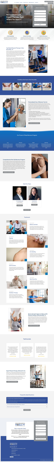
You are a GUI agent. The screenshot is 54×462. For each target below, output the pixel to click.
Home (15, 2)
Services (21, 2)
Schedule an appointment (34, 123)
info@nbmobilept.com (14, 450)
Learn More (19, 205)
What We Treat (25, 2)
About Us (17, 2)
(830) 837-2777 (50, 3)
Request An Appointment (49, 1)
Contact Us (36, 2)
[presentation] (1, 460)
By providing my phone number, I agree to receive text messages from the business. (40, 22)
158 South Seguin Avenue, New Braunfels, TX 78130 (18, 448)
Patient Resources (31, 2)
